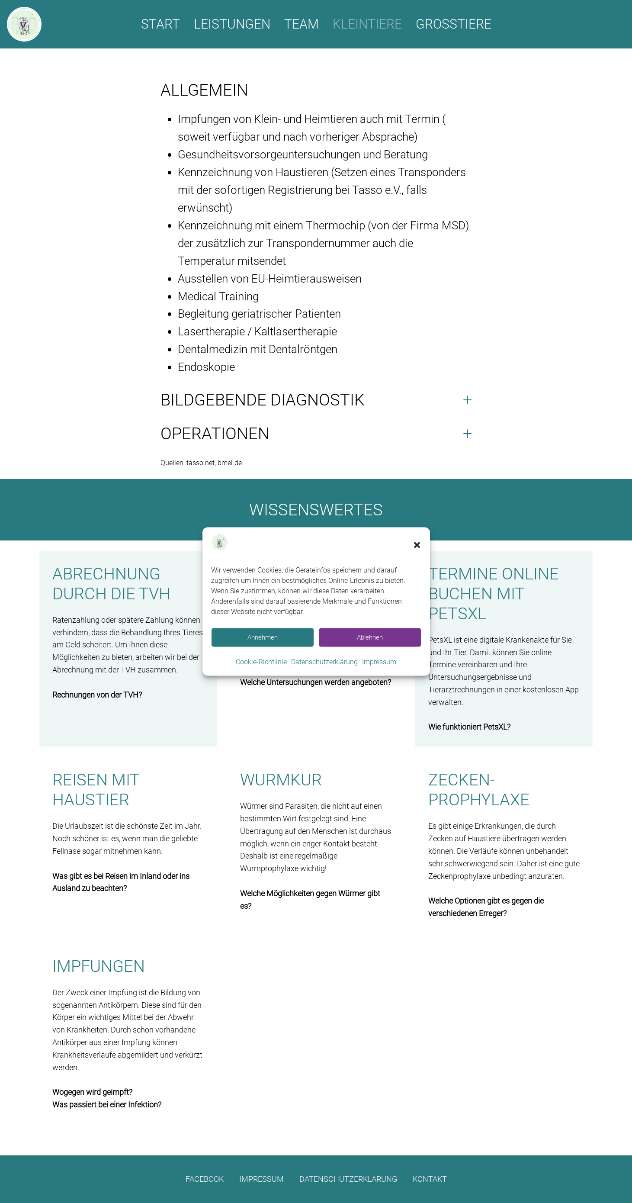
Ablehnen (370, 637)
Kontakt (430, 1179)
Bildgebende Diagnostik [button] (262, 399)
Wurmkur (281, 779)
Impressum (379, 662)
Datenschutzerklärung (324, 662)
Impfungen (98, 966)
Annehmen (262, 637)
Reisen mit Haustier (95, 789)
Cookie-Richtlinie (261, 662)
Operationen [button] (214, 433)
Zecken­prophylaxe (478, 789)
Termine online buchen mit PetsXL (493, 593)
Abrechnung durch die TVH (111, 583)
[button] (417, 545)
